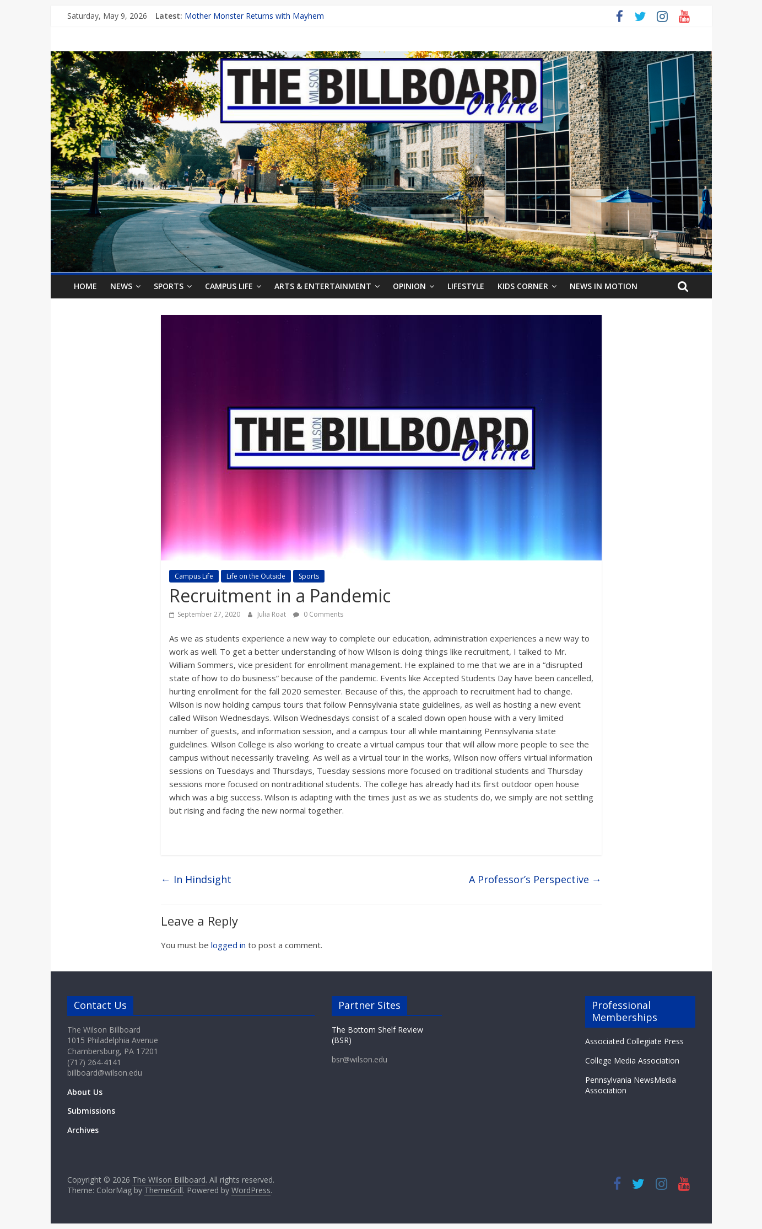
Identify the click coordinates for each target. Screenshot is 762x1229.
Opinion (409, 286)
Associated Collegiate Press (634, 1041)
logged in (228, 944)
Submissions (91, 1110)
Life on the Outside (255, 576)
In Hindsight (196, 879)
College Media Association (632, 1060)
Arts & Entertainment (322, 286)
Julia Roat (272, 614)
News (121, 286)
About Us (84, 1092)
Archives (83, 1130)
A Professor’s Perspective (535, 879)
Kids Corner (523, 286)
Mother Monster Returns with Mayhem (254, 15)
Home (85, 286)
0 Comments (318, 614)
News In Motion (603, 286)
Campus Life (229, 286)
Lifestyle (465, 286)
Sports (168, 286)
